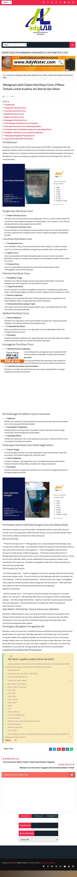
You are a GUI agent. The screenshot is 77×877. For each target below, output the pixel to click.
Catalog (7, 747)
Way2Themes (22, 869)
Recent (25, 822)
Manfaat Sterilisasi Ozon (14, 121)
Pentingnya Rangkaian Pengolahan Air (19, 142)
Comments (51, 822)
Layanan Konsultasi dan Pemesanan (18, 145)
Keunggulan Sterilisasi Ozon (15, 127)
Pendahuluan (9, 111)
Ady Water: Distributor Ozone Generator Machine (23, 139)
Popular (38, 822)
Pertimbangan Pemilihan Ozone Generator (21, 130)
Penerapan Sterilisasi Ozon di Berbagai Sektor (22, 133)
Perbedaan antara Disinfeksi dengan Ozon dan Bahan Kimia (27, 136)
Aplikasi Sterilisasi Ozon (14, 124)
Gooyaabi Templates (47, 869)
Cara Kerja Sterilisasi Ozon (15, 117)
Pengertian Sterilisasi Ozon (15, 114)
